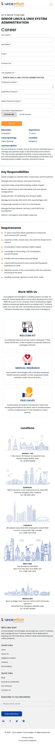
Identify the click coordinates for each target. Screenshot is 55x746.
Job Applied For (8, 73)
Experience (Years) (9, 91)
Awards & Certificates (10, 682)
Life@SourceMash (8, 658)
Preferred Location (9, 82)
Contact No (6, 63)
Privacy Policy (27, 737)
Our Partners (6, 686)
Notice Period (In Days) (11, 101)
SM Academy (6, 666)
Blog (3, 677)
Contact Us (6, 690)
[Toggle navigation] (51, 4)
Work (3, 650)
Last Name (6, 44)
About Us (5, 654)
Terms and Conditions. (27, 740)
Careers (4, 662)
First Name (6, 35)
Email (4, 54)
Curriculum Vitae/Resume (12, 110)
